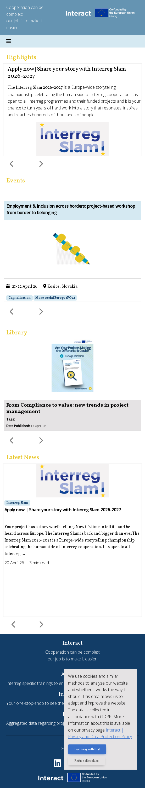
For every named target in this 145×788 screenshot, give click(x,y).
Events (15, 180)
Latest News (22, 457)
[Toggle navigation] (8, 41)
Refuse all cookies (86, 761)
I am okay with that (87, 749)
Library (16, 332)
